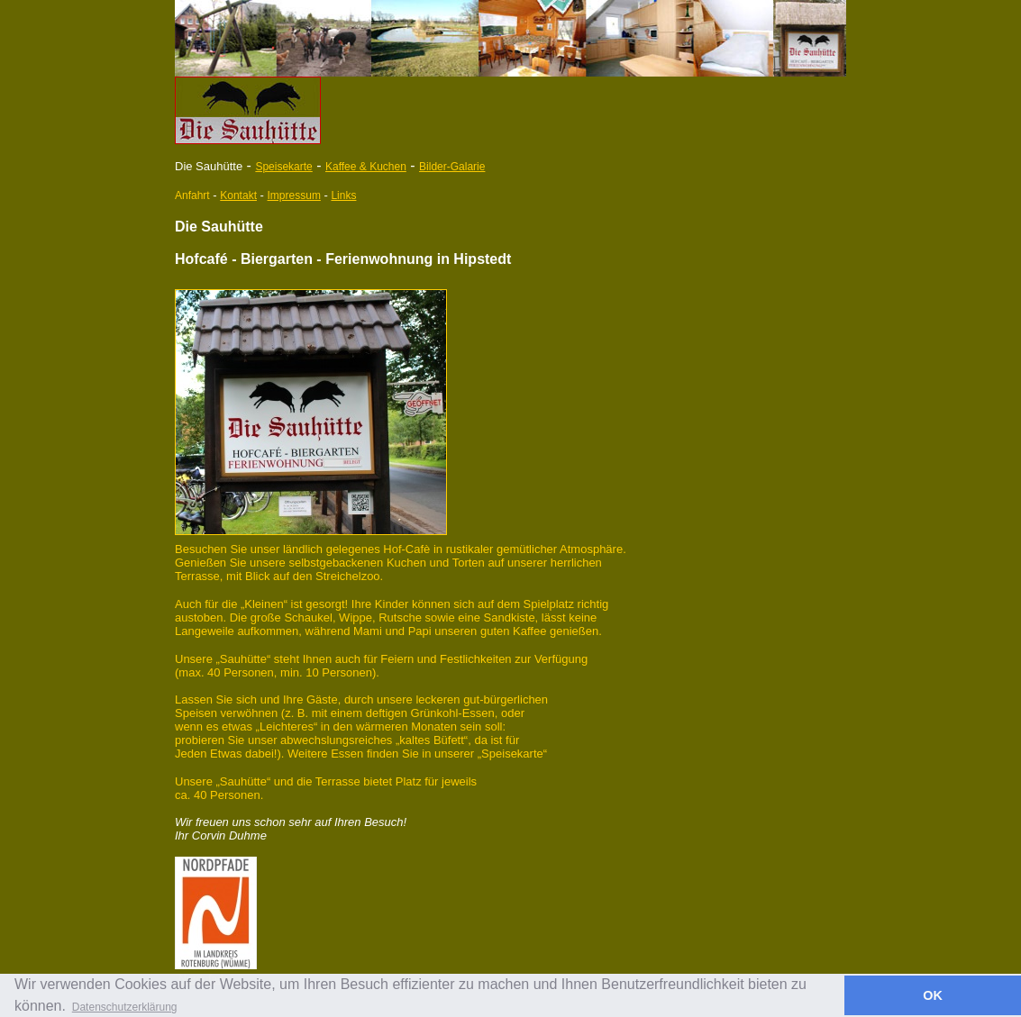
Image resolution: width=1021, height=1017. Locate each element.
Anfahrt (192, 195)
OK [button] (933, 995)
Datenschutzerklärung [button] (125, 1007)
